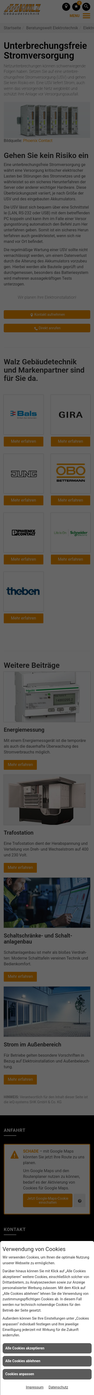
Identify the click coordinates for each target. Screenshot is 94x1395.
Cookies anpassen (19, 1374)
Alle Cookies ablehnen (22, 1361)
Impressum (34, 1387)
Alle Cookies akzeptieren (24, 1348)
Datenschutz (58, 1387)
